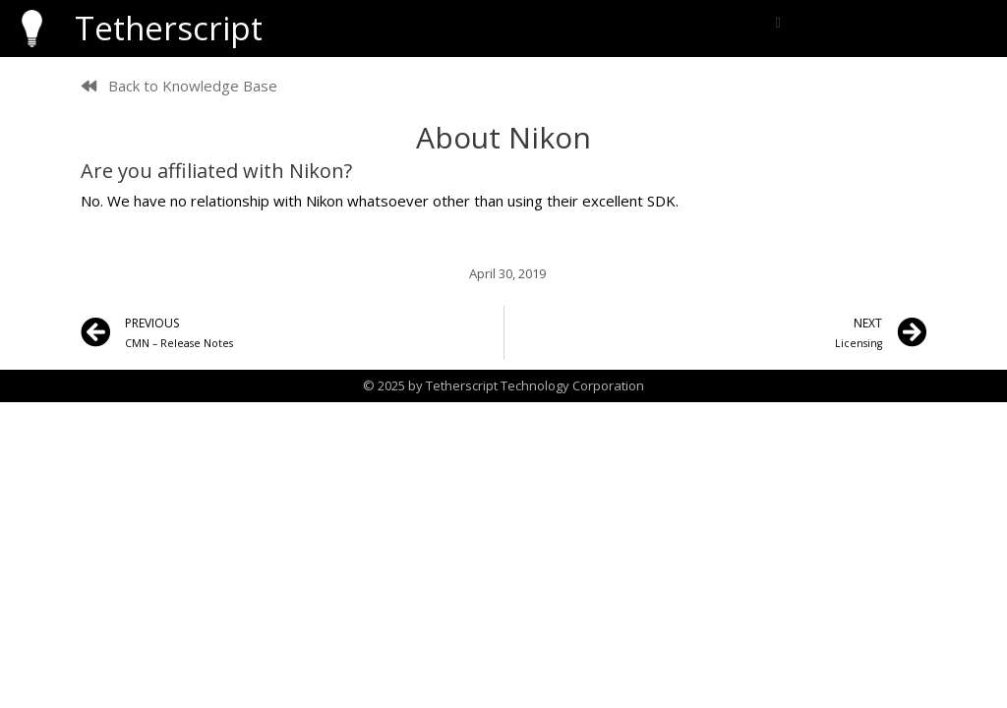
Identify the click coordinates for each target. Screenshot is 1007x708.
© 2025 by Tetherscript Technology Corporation (503, 385)
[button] (778, 24)
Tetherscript (169, 28)
